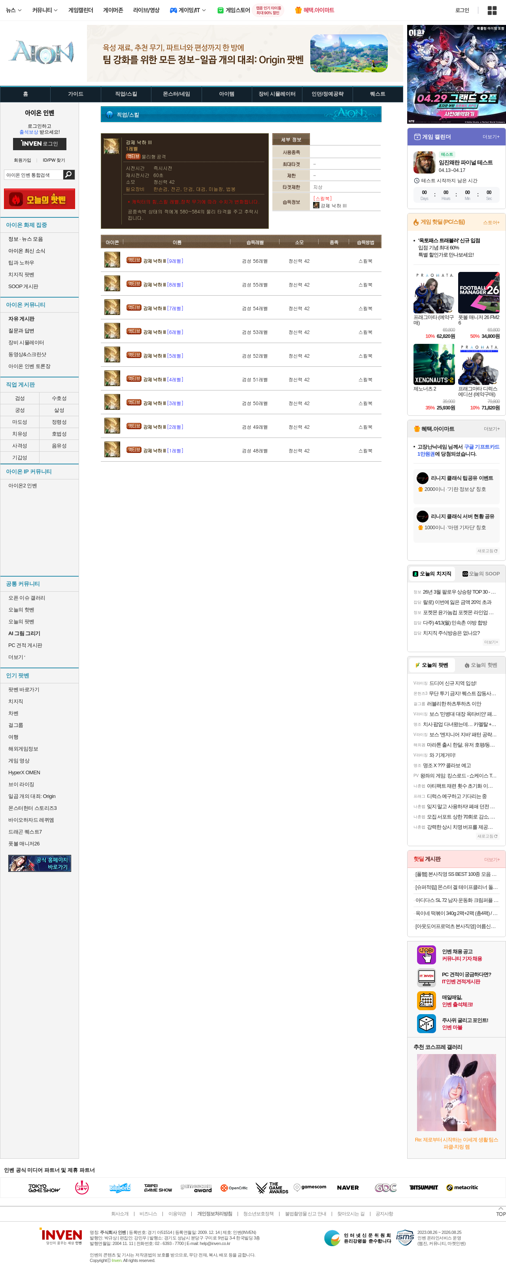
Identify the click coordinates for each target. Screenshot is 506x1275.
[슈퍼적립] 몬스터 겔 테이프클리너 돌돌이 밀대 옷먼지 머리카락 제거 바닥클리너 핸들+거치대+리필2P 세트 (457, 887)
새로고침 (485, 551)
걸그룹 (15, 725)
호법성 (59, 434)
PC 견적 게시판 (25, 645)
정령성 (59, 422)
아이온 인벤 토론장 (29, 366)
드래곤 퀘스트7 (25, 831)
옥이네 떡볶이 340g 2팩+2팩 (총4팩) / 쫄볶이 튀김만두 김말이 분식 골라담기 (457, 913)
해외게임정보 (23, 748)
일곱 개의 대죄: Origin (31, 796)
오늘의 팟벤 (21, 621)
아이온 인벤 (39, 112)
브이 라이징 (21, 784)
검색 (69, 174)
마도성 (19, 422)
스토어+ (491, 222)
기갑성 (19, 457)
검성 (20, 398)
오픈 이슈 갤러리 (26, 597)
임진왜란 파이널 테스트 (466, 162)
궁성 (20, 410)
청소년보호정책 (258, 1214)
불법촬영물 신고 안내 (305, 1214)
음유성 (59, 446)
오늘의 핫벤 (21, 609)
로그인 (462, 10)
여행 (13, 736)
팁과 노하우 (21, 262)
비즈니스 (148, 1214)
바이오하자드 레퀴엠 (31, 819)
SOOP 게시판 (23, 286)
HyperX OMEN (24, 772)
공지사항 (384, 1214)
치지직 (15, 701)
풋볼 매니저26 (24, 843)
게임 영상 (18, 760)
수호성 (59, 398)
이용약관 (177, 1214)
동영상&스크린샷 (27, 354)
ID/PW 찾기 (54, 160)
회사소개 (119, 1214)
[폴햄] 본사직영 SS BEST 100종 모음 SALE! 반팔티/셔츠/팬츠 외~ (457, 874)
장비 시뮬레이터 (26, 342)
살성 (59, 410)
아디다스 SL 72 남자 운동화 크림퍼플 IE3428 (457, 900)
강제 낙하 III (163, 260)
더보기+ (491, 136)
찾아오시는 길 (350, 1214)
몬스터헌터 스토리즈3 (32, 808)
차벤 (13, 713)
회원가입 (22, 160)
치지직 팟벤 (21, 274)
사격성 (19, 446)
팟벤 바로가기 (23, 689)
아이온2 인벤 (22, 485)
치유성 (19, 434)
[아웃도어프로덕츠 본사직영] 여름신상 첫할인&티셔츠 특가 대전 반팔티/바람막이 (457, 926)
